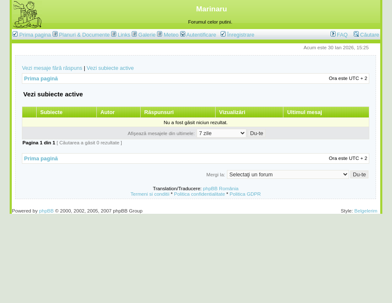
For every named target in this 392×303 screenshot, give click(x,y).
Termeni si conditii (150, 194)
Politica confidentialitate (199, 194)
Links (124, 35)
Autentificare (198, 35)
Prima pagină (41, 78)
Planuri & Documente (84, 35)
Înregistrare (237, 35)
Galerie (146, 35)
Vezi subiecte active (110, 68)
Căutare (366, 35)
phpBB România (220, 188)
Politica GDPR (245, 194)
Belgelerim (365, 210)
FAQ (339, 35)
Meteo (171, 35)
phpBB (46, 210)
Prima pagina (35, 35)
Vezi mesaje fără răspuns (52, 68)
